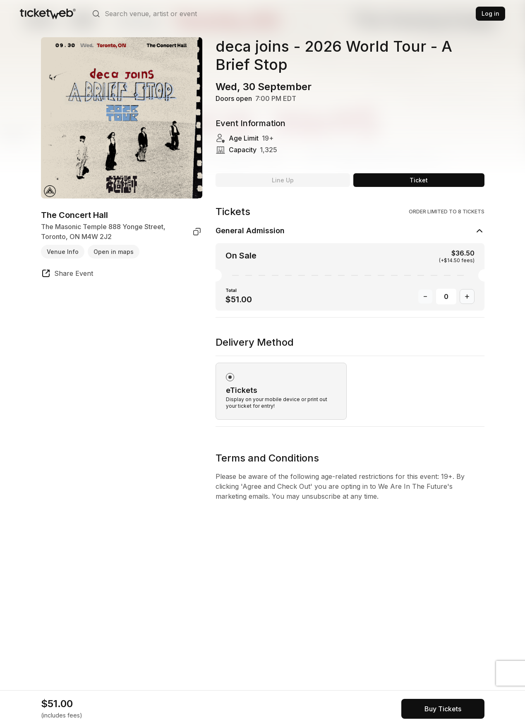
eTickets (241, 390)
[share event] (67, 274)
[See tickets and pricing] (442, 709)
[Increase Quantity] (467, 296)
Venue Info (63, 251)
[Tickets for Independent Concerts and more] (48, 13)
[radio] (281, 391)
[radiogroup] (350, 381)
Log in (490, 13)
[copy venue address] (197, 232)
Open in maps (113, 251)
